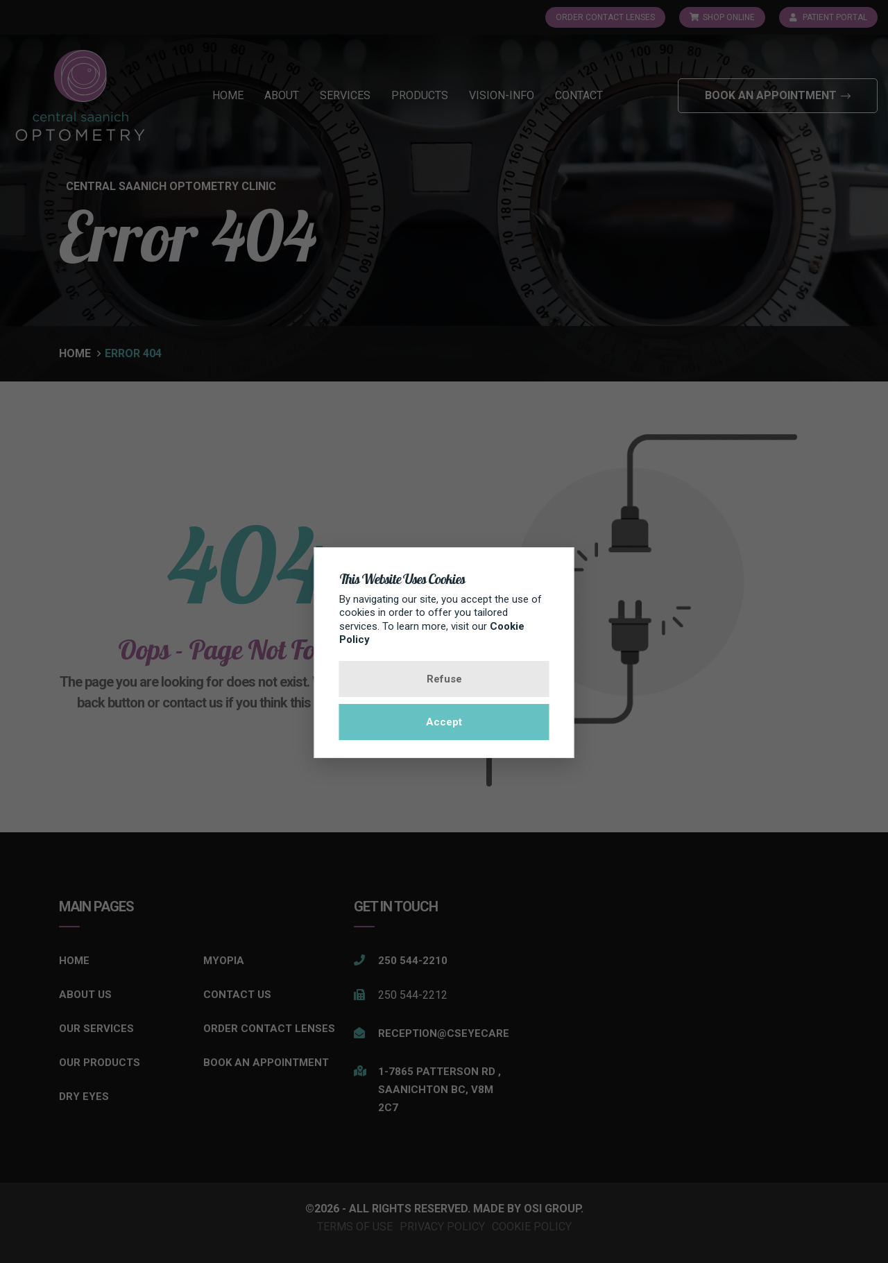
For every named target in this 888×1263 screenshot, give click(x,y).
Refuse (444, 679)
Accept (444, 722)
